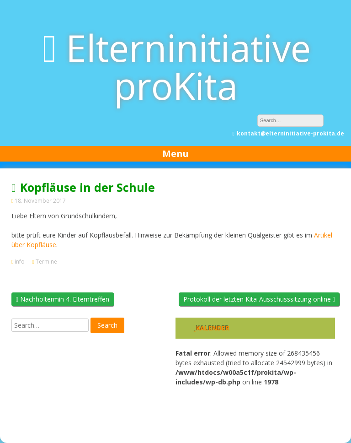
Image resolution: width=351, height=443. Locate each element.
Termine (46, 262)
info (20, 262)
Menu (175, 153)
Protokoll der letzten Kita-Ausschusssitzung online (259, 299)
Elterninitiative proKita (188, 66)
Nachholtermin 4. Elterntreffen (62, 299)
